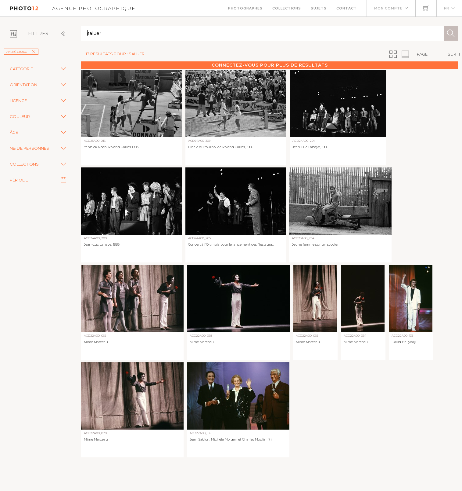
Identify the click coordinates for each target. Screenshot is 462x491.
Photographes (245, 8)
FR (446, 8)
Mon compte (388, 8)
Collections (286, 8)
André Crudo (21, 52)
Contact (346, 8)
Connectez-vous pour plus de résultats (270, 65)
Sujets (319, 8)
